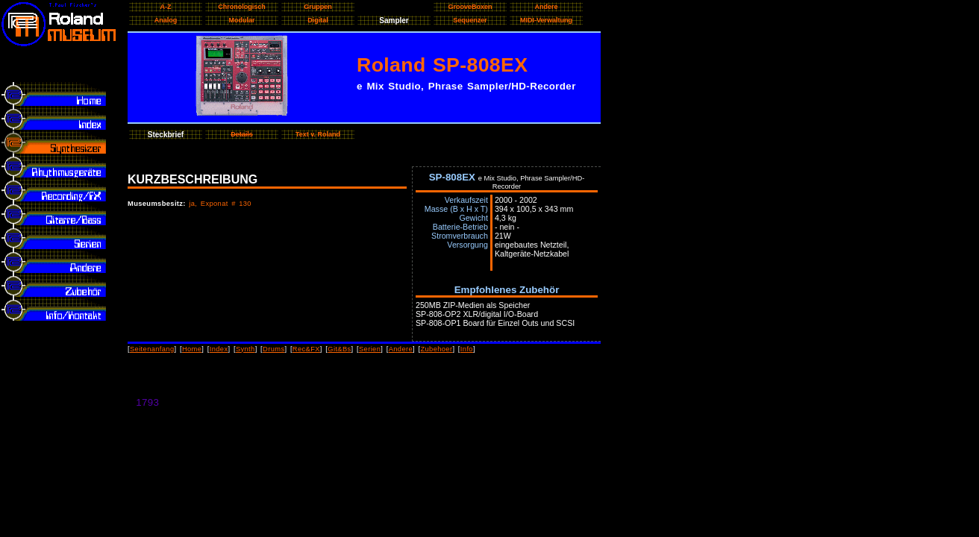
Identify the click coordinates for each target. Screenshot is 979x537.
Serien (370, 349)
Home (191, 349)
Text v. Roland (317, 134)
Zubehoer (436, 349)
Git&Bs (339, 349)
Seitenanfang (152, 349)
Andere (401, 349)
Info (466, 349)
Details (242, 134)
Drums (273, 349)
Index (219, 349)
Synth (245, 349)
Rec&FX (306, 349)
